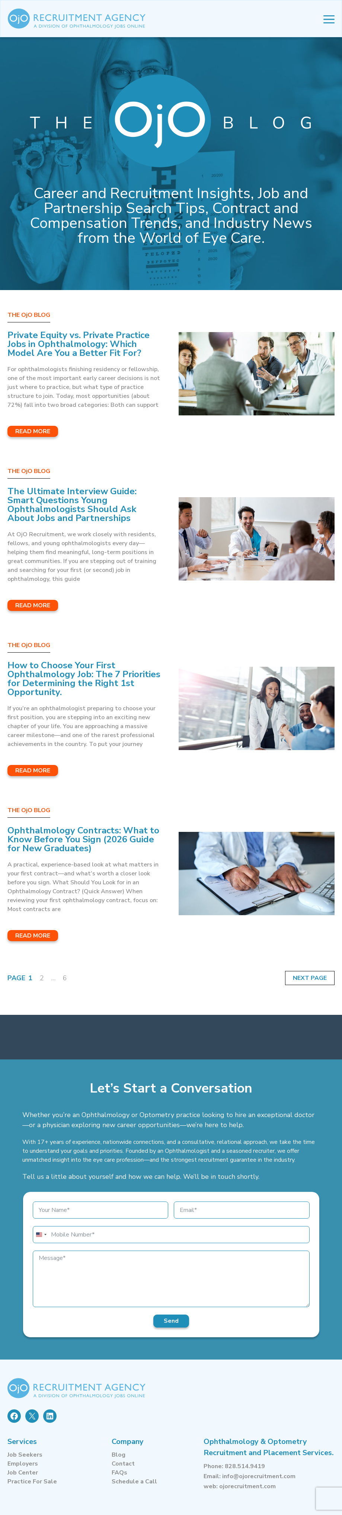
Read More (32, 431)
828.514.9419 (245, 1466)
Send (171, 1321)
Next (302, 978)
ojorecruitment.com (247, 1486)
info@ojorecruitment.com (258, 1476)
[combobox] (41, 1234)
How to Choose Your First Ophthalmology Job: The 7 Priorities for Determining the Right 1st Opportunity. (83, 678)
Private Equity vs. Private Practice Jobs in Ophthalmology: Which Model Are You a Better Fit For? (78, 344)
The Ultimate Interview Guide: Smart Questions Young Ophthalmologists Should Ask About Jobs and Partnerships (72, 504)
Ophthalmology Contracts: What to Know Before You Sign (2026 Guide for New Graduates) (83, 839)
